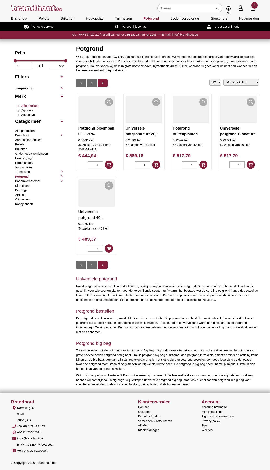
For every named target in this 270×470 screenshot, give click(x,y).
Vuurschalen (23, 167)
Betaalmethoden (149, 416)
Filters (22, 76)
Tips (204, 425)
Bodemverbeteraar (185, 18)
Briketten (67, 18)
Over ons (144, 411)
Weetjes (207, 430)
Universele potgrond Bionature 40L (238, 134)
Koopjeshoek (24, 204)
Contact (143, 407)
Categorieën (28, 121)
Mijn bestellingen (213, 411)
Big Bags (21, 190)
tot (40, 65)
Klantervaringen (148, 430)
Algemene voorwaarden (218, 416)
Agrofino (27, 110)
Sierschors (219, 18)
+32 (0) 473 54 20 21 (31, 426)
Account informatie (214, 407)
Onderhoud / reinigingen (31, 153)
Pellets (44, 18)
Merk (20, 96)
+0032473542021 (29, 432)
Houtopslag (95, 18)
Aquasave (28, 114)
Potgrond (151, 18)
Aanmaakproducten (28, 140)
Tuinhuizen (123, 18)
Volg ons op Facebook (32, 450)
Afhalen (20, 195)
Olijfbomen (22, 199)
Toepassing (24, 88)
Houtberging (23, 158)
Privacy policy (211, 421)
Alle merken (30, 105)
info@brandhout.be (30, 438)
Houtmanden (249, 18)
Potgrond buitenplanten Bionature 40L (185, 134)
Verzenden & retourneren (155, 421)
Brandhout (19, 18)
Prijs (20, 52)
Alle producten (25, 130)
